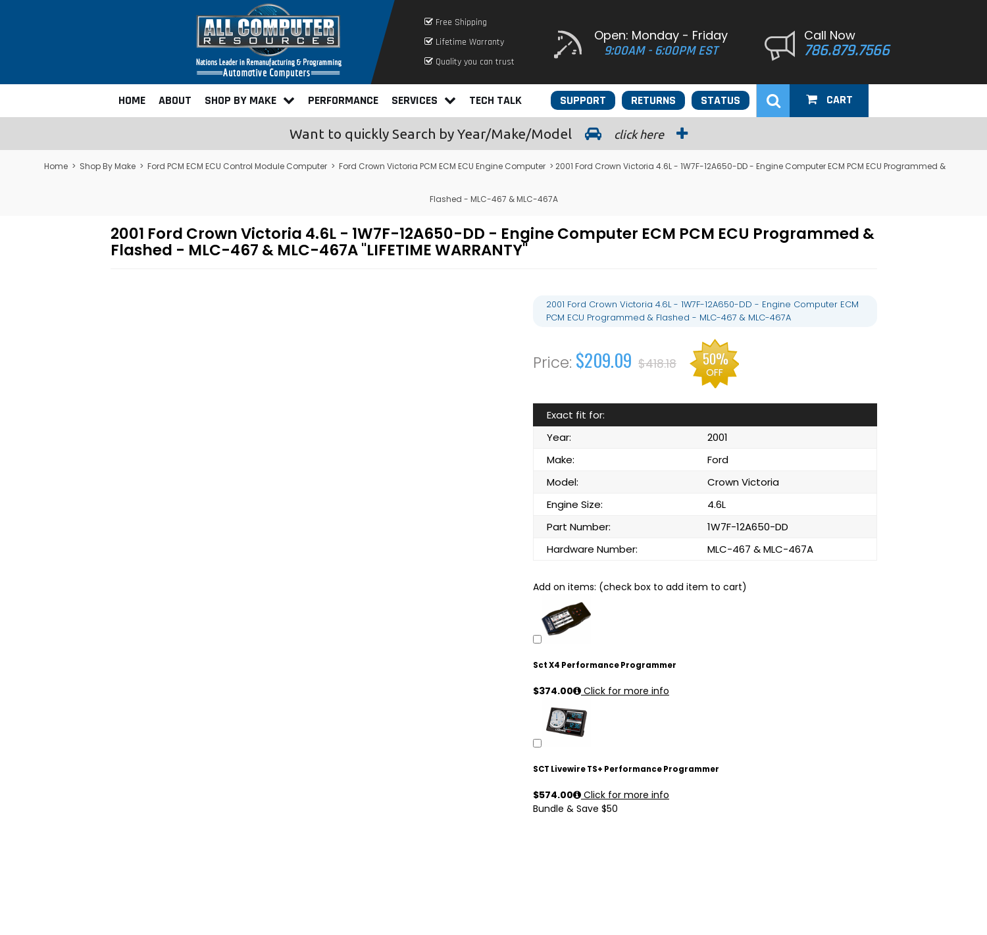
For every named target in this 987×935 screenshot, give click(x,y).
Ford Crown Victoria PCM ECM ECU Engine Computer (442, 166)
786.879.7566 (847, 50)
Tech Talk (495, 100)
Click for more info (621, 690)
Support (583, 100)
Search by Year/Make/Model (493, 133)
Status (720, 100)
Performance (343, 100)
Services (424, 100)
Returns (653, 100)
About (175, 100)
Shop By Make (250, 100)
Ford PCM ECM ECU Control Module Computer (237, 166)
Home (131, 100)
